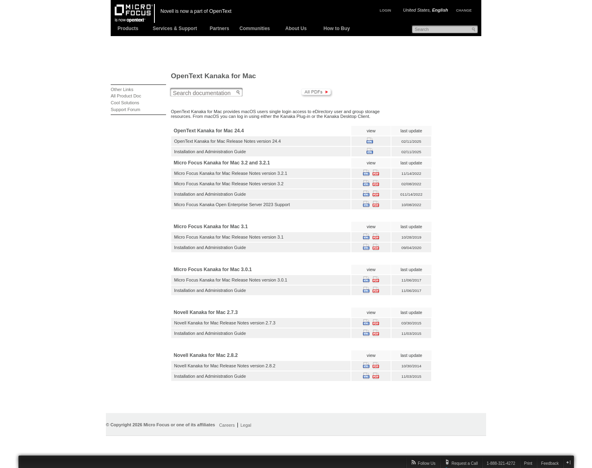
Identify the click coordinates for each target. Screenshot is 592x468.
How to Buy (337, 28)
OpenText (220, 11)
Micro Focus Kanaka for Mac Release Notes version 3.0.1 (230, 280)
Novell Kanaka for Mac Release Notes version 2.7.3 (225, 322)
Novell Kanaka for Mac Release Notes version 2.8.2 (225, 365)
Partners (219, 28)
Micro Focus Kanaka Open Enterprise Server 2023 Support (232, 204)
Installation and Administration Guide (210, 151)
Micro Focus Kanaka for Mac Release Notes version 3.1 (229, 237)
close (568, 462)
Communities (254, 28)
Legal (245, 425)
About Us (295, 28)
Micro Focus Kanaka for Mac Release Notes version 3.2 (229, 183)
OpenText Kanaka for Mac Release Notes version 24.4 (227, 141)
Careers (227, 425)
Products (128, 28)
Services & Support (175, 28)
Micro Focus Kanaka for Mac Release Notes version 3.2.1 (230, 173)
